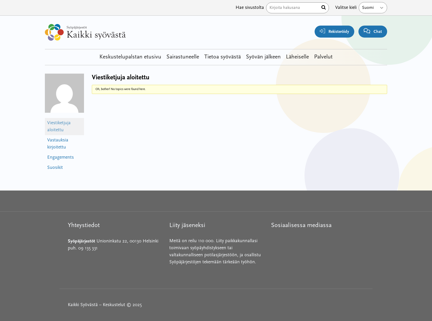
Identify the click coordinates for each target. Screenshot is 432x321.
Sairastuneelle (182, 57)
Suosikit (55, 167)
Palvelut (323, 57)
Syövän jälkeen (263, 57)
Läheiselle (297, 57)
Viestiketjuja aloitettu (59, 127)
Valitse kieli (346, 7)
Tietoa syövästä (222, 57)
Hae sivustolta (250, 7)
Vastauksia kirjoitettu (57, 144)
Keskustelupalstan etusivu (130, 57)
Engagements (60, 157)
